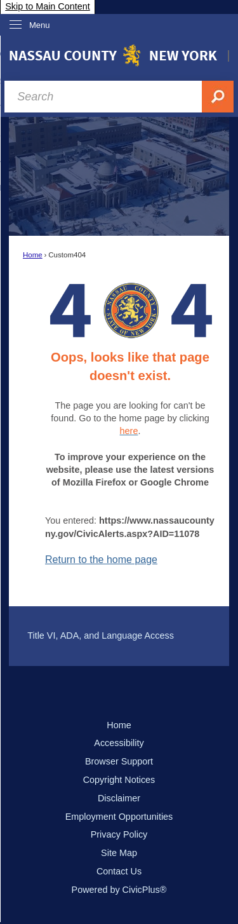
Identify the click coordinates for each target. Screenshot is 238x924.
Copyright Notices (119, 780)
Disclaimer (119, 798)
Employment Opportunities (119, 817)
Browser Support (119, 761)
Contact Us (119, 871)
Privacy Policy (119, 834)
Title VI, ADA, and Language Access (100, 635)
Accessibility (118, 743)
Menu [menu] (39, 25)
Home (33, 255)
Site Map (119, 853)
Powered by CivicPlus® (119, 890)
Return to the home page (101, 559)
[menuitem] (118, 636)
